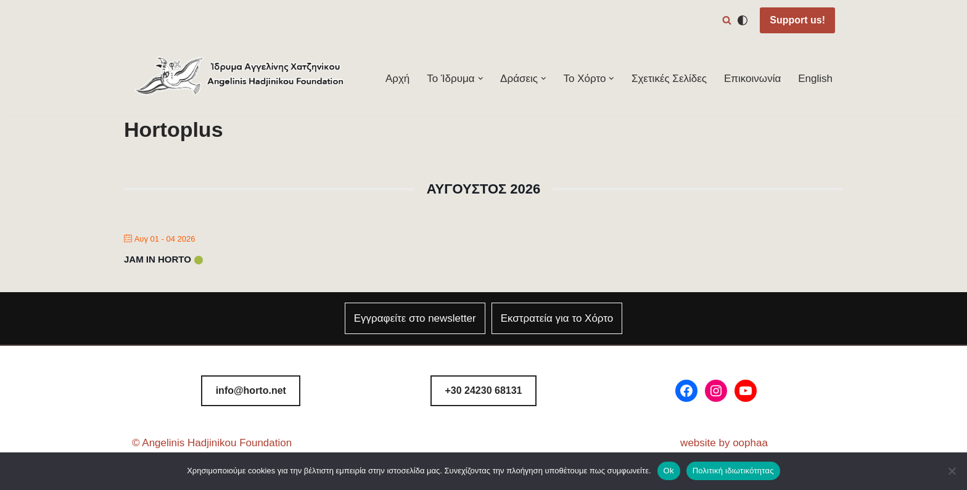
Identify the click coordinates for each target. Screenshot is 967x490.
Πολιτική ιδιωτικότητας (733, 470)
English (815, 78)
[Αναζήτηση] (726, 20)
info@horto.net (251, 390)
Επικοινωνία (752, 78)
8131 (483, 390)
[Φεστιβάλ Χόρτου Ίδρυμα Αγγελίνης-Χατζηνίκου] (240, 78)
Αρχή (397, 78)
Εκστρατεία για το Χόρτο (557, 318)
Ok (669, 470)
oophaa (750, 443)
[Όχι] (951, 471)
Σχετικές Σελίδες (669, 78)
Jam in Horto (157, 259)
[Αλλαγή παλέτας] (742, 20)
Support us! (797, 20)
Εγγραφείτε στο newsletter (415, 318)
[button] (481, 78)
